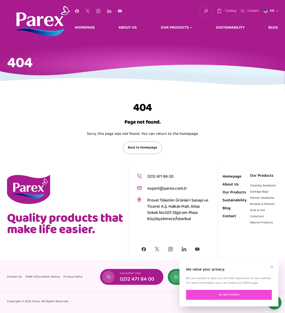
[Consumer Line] (131, 277)
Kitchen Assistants (262, 198)
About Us (231, 184)
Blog (226, 208)
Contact (229, 216)
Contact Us (14, 277)
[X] (88, 11)
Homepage (232, 176)
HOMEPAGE (85, 28)
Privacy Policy (73, 277)
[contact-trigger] (226, 11)
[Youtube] (120, 11)
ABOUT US (128, 28)
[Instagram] (98, 11)
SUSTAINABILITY (230, 28)
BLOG (273, 28)
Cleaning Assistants (263, 185)
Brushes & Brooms (262, 204)
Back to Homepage (142, 148)
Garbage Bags (259, 191)
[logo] (40, 22)
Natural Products (261, 222)
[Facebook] (77, 11)
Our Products (234, 192)
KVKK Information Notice (43, 277)
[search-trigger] (205, 11)
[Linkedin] (109, 11)
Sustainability (235, 200)
